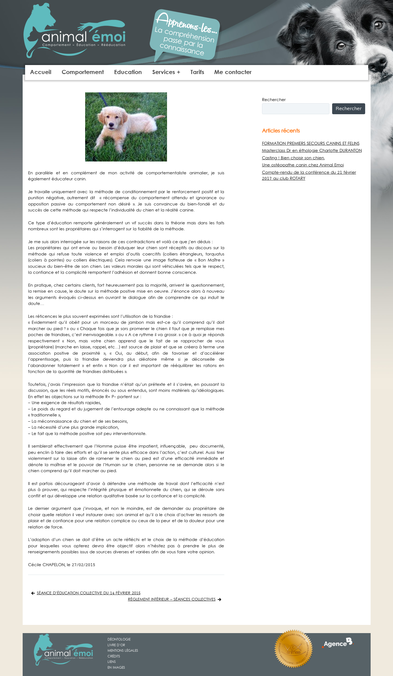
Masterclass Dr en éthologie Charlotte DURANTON (312, 151)
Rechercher (274, 100)
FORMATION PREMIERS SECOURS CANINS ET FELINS (310, 143)
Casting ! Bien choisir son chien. (293, 158)
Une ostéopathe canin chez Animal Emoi (303, 165)
